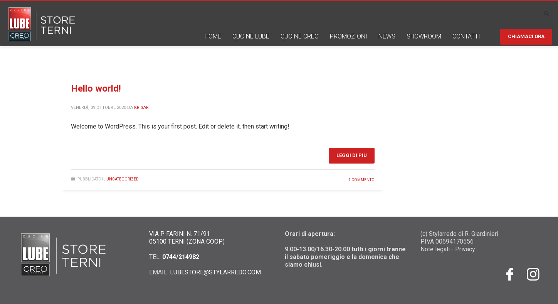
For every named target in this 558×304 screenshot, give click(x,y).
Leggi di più (351, 155)
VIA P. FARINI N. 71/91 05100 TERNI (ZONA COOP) (187, 237)
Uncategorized (122, 179)
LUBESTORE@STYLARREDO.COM (215, 272)
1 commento (361, 180)
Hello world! (96, 88)
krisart (142, 107)
